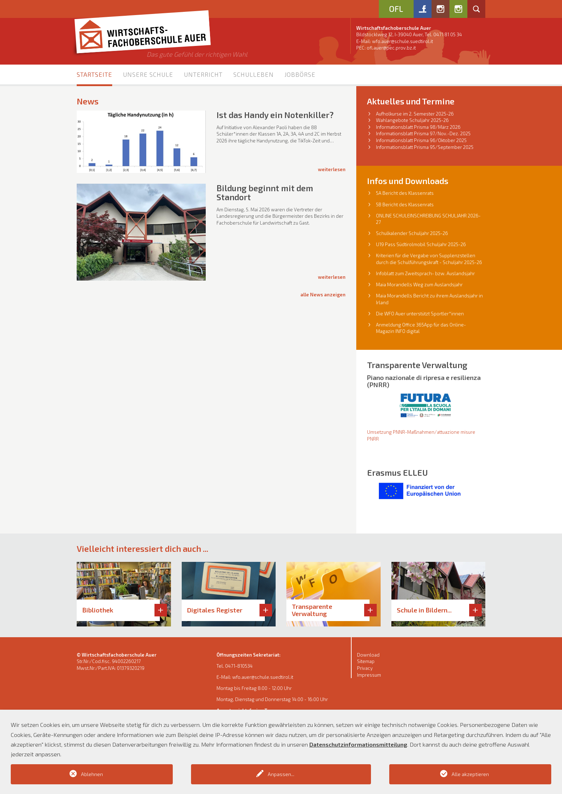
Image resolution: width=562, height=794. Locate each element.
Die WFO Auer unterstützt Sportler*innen (420, 313)
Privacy (365, 668)
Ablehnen (92, 774)
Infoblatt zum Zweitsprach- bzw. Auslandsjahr (425, 273)
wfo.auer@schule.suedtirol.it (402, 41)
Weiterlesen (332, 169)
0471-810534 (239, 666)
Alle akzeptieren (470, 774)
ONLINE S (386, 216)
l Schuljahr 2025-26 (445, 244)
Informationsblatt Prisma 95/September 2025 (424, 147)
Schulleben (253, 74)
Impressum (369, 675)
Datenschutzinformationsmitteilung (358, 744)
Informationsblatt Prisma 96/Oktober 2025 (421, 140)
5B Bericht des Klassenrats (405, 204)
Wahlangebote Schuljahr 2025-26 (412, 120)
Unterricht (203, 74)
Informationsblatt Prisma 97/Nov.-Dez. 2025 (423, 133)
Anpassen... (281, 774)
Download (368, 655)
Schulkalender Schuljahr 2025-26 (412, 233)
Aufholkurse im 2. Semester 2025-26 (415, 114)
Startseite (94, 74)
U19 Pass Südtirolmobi (400, 244)
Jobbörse (300, 74)
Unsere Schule (148, 74)
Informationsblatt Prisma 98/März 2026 (418, 127)
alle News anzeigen (323, 294)
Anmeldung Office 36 (399, 325)
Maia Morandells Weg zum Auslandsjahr (419, 284)
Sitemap (366, 661)
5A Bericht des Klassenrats (405, 193)
